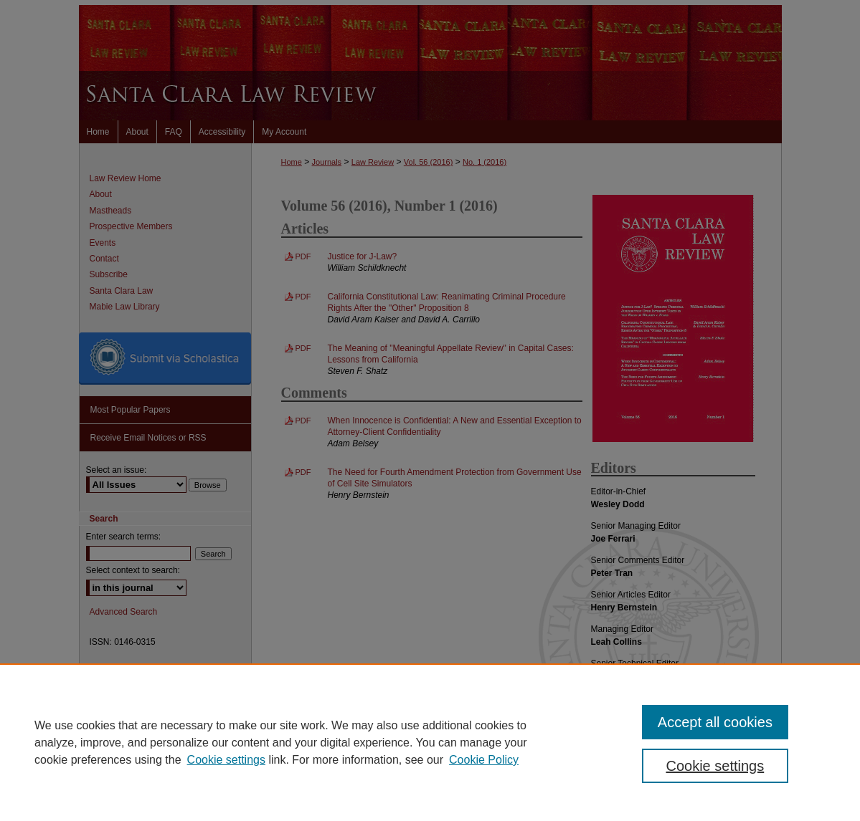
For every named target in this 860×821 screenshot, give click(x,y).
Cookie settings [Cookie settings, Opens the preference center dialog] (715, 766)
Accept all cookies (715, 722)
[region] (430, 742)
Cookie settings (226, 760)
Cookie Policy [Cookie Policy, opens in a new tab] (484, 760)
